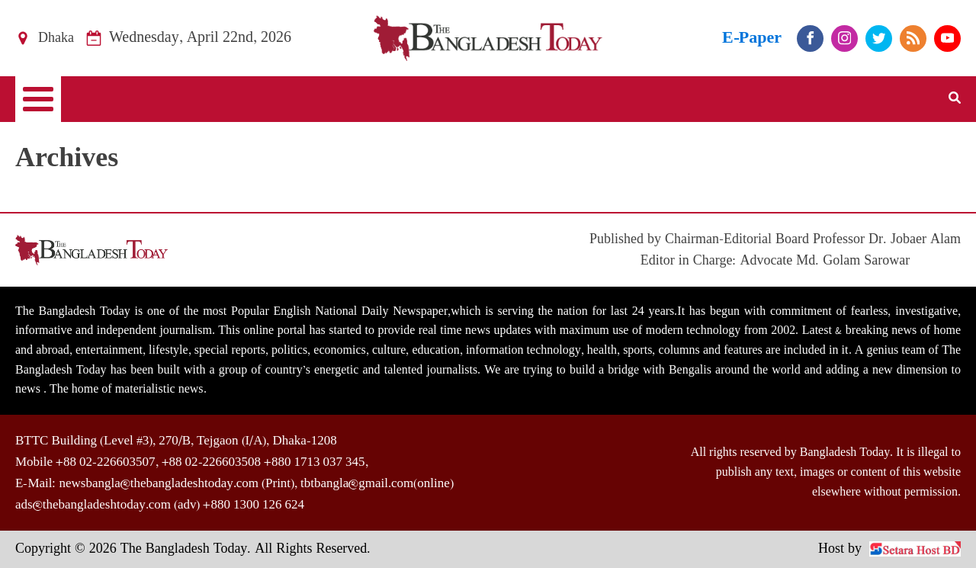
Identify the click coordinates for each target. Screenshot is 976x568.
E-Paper (752, 37)
